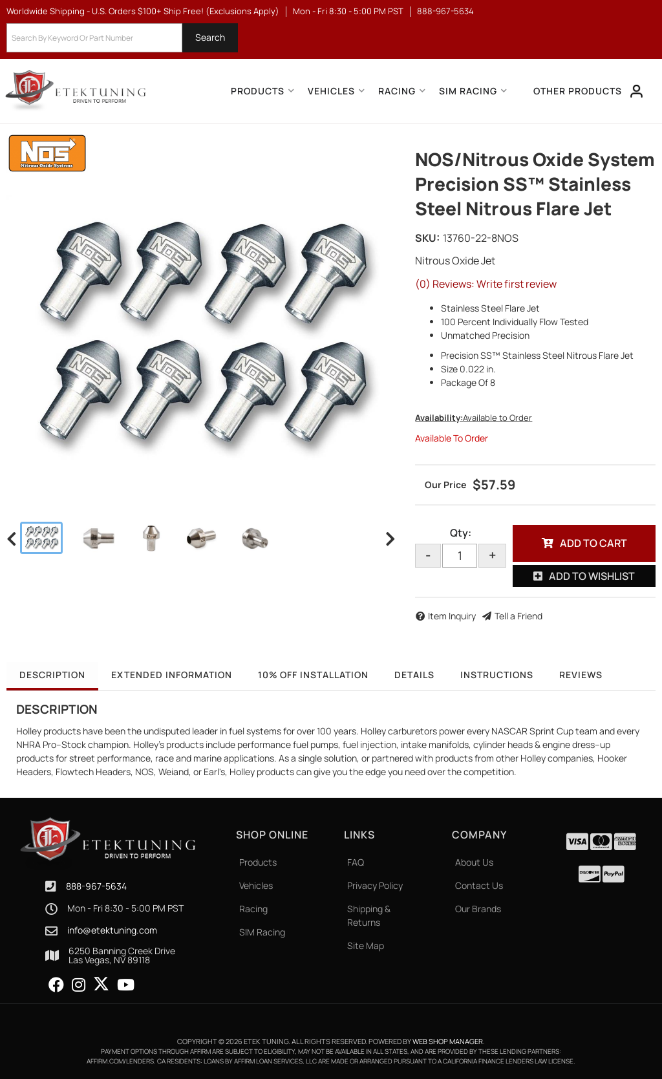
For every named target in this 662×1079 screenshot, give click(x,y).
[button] (122, 37)
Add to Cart (593, 543)
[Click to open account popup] (636, 91)
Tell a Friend (518, 616)
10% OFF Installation (313, 674)
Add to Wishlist (592, 576)
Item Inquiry (452, 616)
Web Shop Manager (447, 1041)
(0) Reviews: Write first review (486, 284)
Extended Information (171, 674)
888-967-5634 (96, 886)
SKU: (427, 238)
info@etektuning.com (112, 930)
